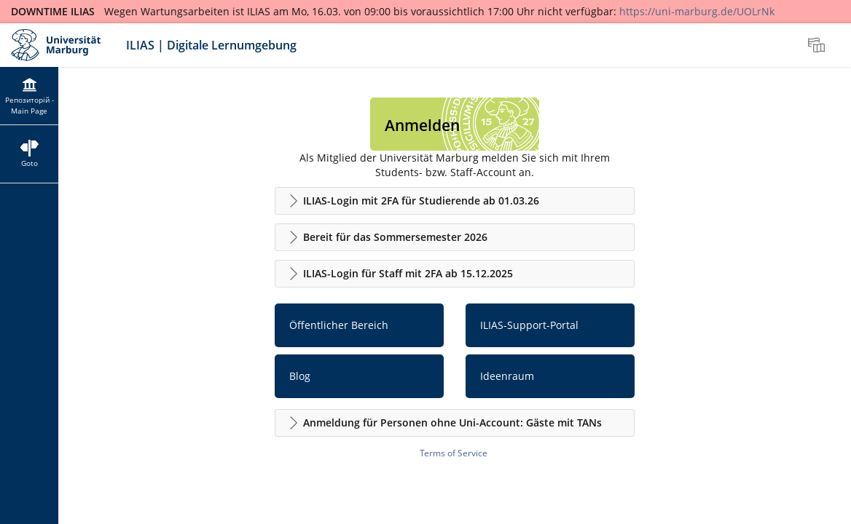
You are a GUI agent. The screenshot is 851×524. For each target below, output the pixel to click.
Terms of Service (453, 453)
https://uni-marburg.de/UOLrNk (696, 11)
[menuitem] (818, 45)
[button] (455, 201)
